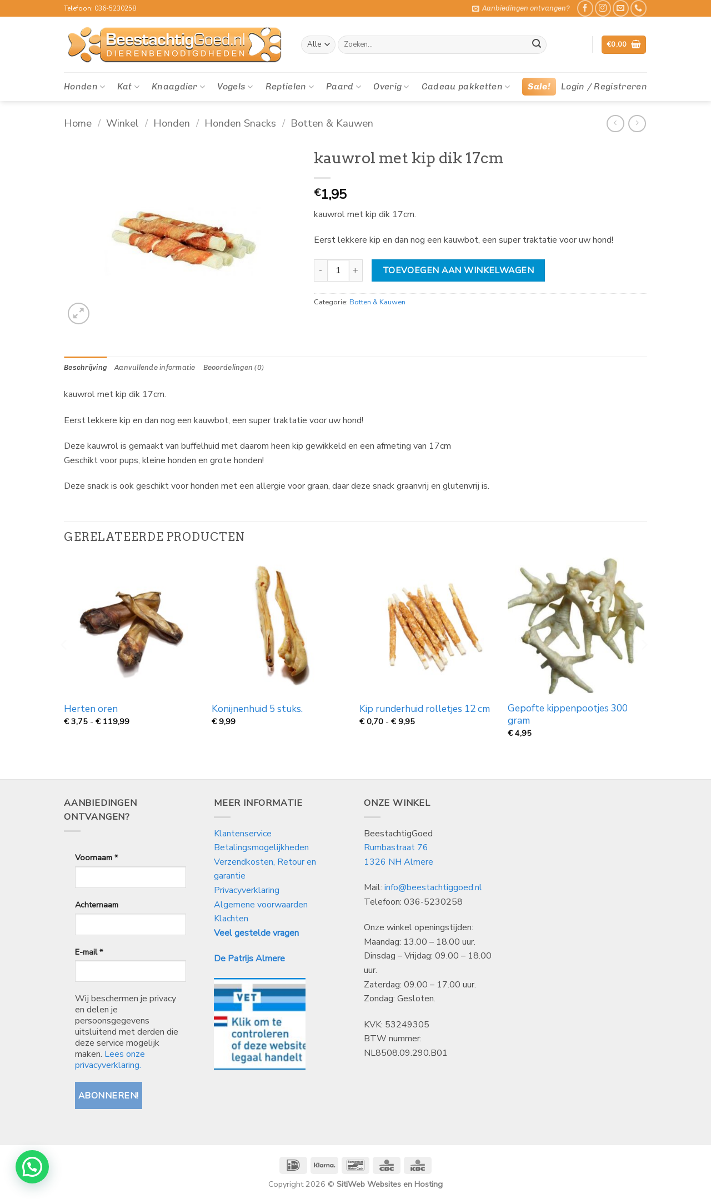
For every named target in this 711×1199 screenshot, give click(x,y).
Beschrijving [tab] (85, 367)
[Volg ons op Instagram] (603, 8)
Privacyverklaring (246, 890)
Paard (343, 86)
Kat (128, 86)
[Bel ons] (638, 8)
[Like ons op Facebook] (585, 8)
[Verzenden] (536, 45)
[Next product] (615, 123)
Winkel (122, 123)
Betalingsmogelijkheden (261, 847)
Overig (391, 86)
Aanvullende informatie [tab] (155, 367)
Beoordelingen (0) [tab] (233, 367)
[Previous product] (636, 123)
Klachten (231, 918)
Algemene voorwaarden (261, 905)
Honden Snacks (240, 123)
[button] (521, 8)
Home (78, 123)
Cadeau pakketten (466, 86)
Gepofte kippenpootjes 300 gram (568, 715)
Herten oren (91, 709)
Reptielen (290, 86)
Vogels (235, 86)
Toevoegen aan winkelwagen (458, 270)
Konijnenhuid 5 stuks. (257, 709)
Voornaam (96, 857)
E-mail (89, 951)
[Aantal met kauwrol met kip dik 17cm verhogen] (356, 270)
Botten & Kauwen (332, 123)
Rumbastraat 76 (396, 847)
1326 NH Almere (398, 862)
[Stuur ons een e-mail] (621, 8)
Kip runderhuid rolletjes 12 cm (424, 709)
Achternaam (96, 904)
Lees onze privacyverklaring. (110, 1059)
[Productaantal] (338, 270)
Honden (84, 86)
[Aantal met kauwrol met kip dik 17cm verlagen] (320, 270)
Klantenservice (244, 833)
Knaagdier (178, 86)
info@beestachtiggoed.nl (433, 887)
